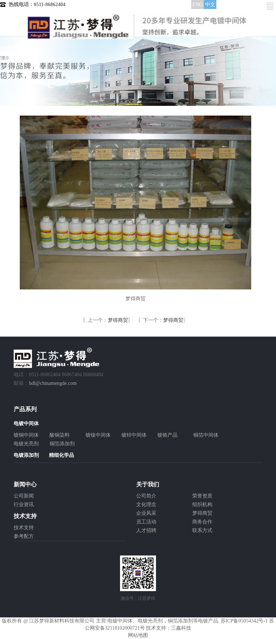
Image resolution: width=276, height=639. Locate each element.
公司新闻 (24, 496)
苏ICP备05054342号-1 (244, 621)
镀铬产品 (167, 435)
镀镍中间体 (98, 435)
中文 (210, 4)
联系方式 (202, 530)
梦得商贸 (118, 320)
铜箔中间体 (205, 435)
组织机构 (202, 504)
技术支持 (24, 527)
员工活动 (146, 522)
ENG (197, 4)
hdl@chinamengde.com (53, 383)
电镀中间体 (120, 621)
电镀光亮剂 (26, 443)
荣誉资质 (202, 496)
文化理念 (146, 504)
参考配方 (24, 536)
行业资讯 (24, 504)
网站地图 (138, 635)
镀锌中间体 (134, 435)
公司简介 (146, 496)
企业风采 (146, 513)
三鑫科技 (181, 628)
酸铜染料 (60, 435)
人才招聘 (146, 530)
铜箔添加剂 (62, 443)
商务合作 (202, 522)
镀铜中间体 (26, 435)
